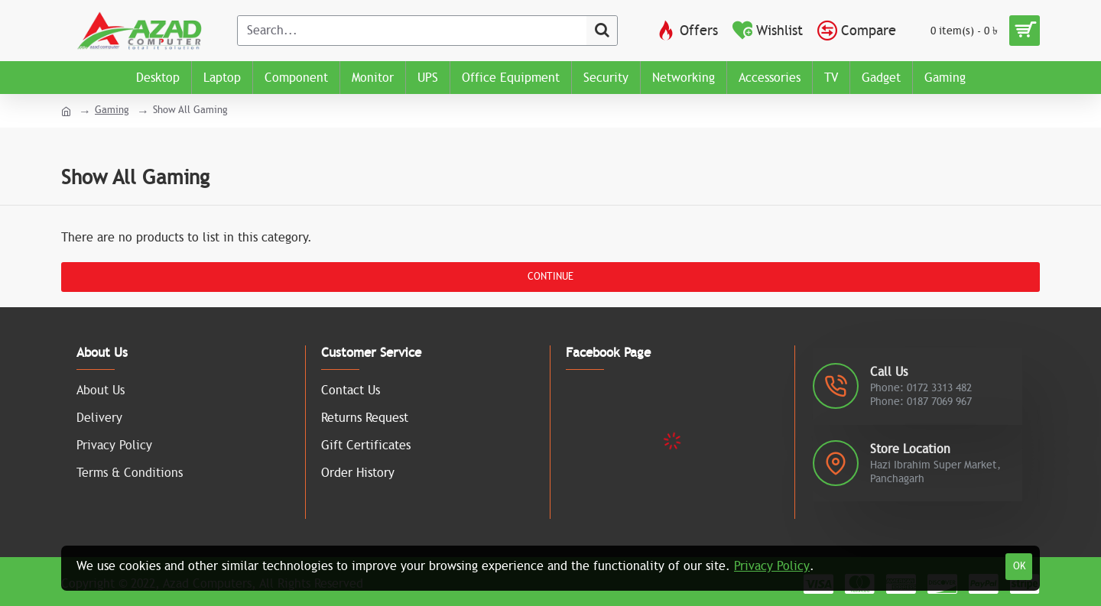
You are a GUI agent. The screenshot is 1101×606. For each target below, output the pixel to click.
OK (1019, 566)
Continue (550, 277)
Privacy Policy (772, 566)
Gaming (112, 110)
